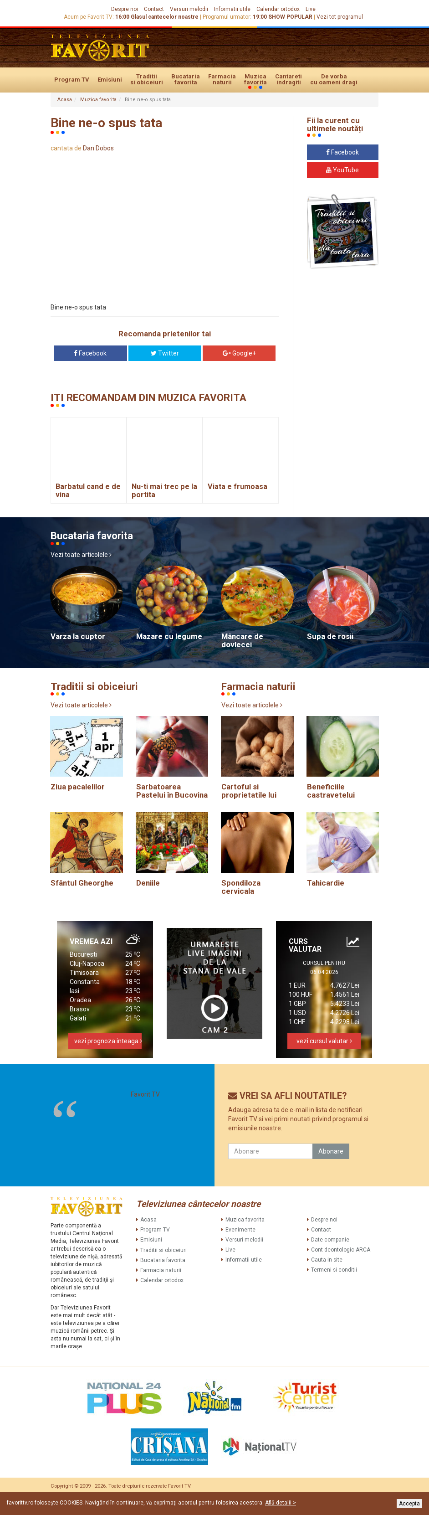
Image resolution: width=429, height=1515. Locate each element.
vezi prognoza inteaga (108, 1041)
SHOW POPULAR (290, 17)
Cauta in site (326, 1260)
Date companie (330, 1240)
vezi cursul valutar (324, 1041)
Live (311, 9)
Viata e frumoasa (237, 486)
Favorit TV (145, 1094)
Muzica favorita (255, 80)
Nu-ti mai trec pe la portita (164, 490)
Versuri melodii (189, 9)
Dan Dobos (98, 148)
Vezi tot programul (340, 17)
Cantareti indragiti (288, 79)
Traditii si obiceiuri (146, 79)
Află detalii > (280, 1503)
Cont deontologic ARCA (340, 1250)
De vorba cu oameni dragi (334, 79)
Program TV (71, 79)
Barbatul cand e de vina (88, 490)
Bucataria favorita (185, 79)
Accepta (409, 1503)
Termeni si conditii (334, 1270)
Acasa (64, 100)
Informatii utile (232, 9)
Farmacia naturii (222, 79)
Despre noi (124, 9)
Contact (154, 9)
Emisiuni (109, 79)
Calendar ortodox (278, 9)
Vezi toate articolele (81, 554)
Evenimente (240, 1229)
